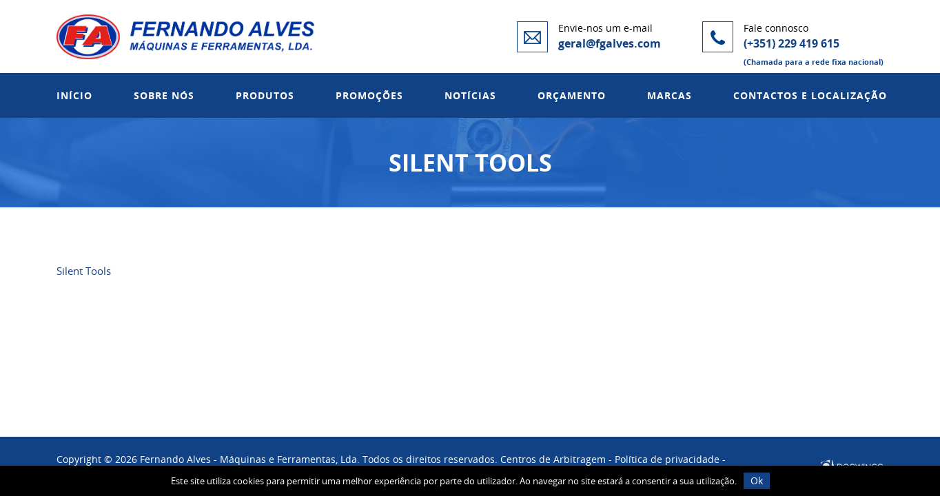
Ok (756, 480)
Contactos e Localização (810, 95)
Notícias (470, 95)
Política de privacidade (667, 459)
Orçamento (572, 95)
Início (74, 95)
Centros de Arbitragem (553, 459)
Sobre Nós (164, 95)
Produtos (265, 95)
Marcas (669, 95)
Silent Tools (84, 271)
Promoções (369, 95)
